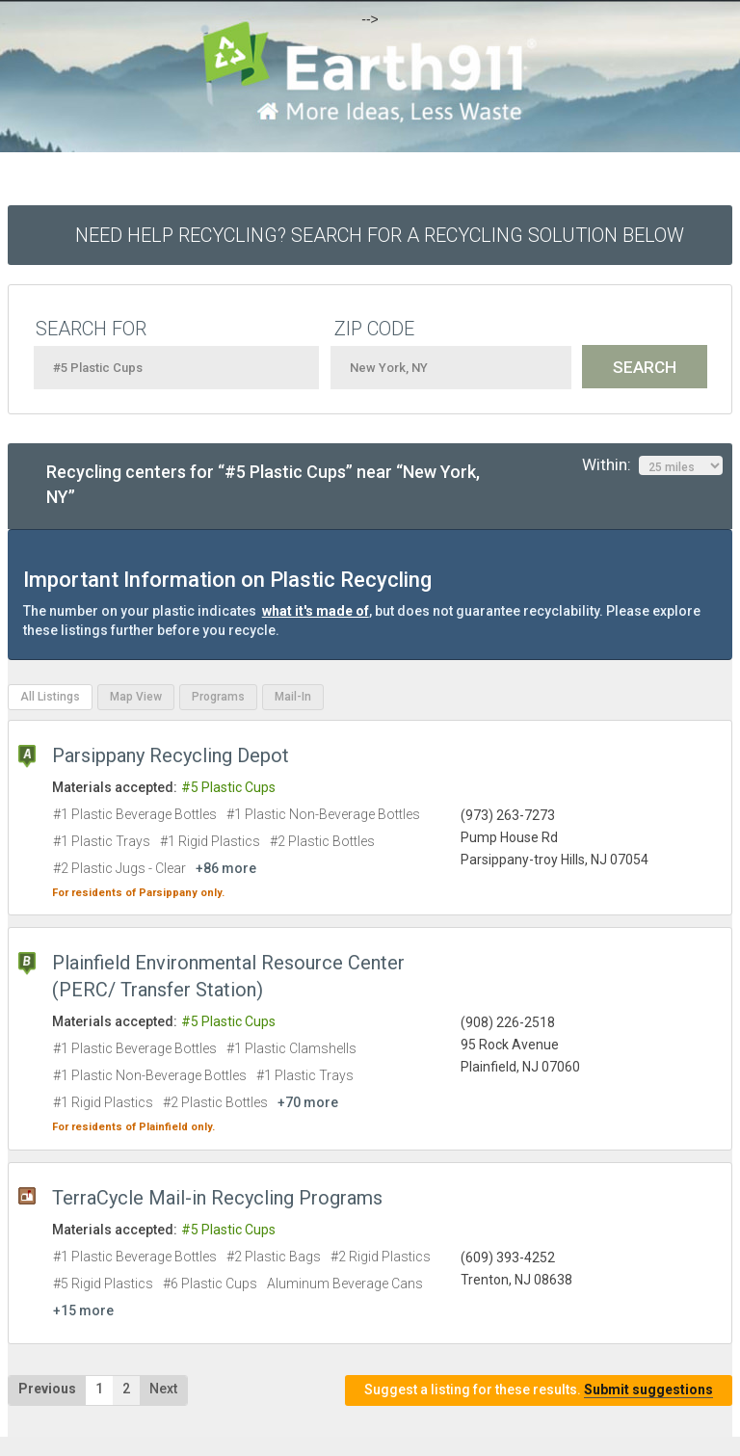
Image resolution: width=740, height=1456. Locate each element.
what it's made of (315, 611)
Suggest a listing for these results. (538, 1390)
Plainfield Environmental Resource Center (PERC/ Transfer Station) (228, 976)
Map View (136, 696)
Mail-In (293, 696)
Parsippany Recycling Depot (170, 755)
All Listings (50, 696)
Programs (218, 696)
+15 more (83, 1310)
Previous (47, 1388)
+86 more (226, 868)
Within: (652, 465)
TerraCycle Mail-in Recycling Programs (217, 1197)
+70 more (308, 1102)
